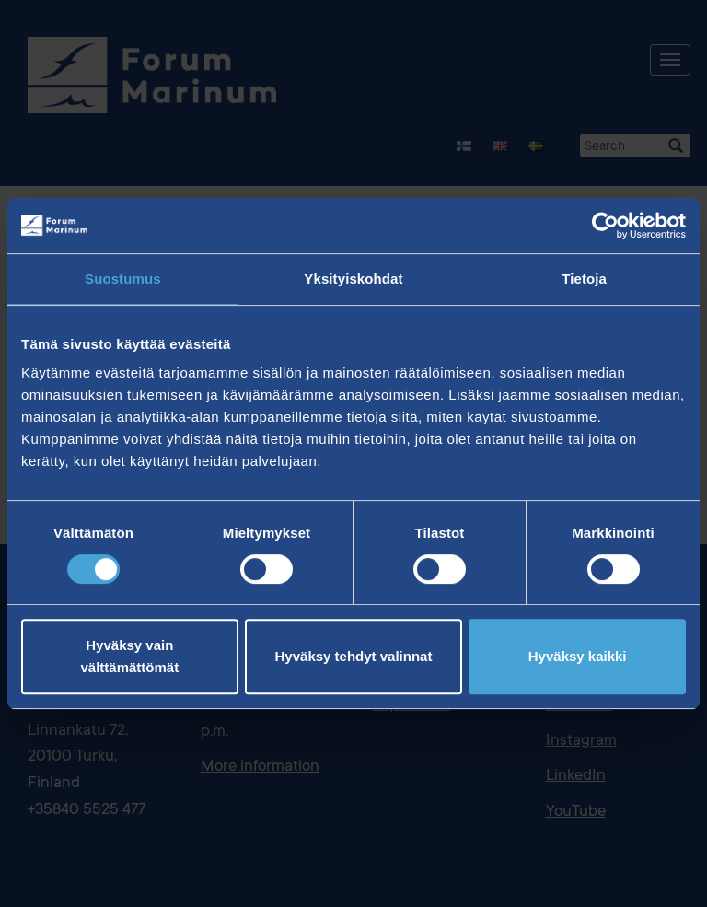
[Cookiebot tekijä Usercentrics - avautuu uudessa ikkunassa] (605, 225)
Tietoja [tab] (584, 278)
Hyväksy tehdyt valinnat (354, 656)
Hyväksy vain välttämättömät (129, 656)
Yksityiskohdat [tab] (353, 278)
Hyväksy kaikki (577, 656)
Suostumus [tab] (123, 278)
